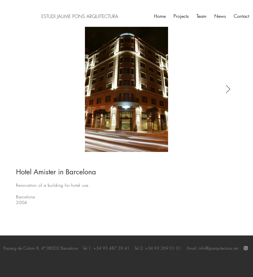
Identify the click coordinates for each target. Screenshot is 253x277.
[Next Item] (228, 89)
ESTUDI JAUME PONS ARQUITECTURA (79, 16)
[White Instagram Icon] (245, 248)
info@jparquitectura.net (218, 248)
